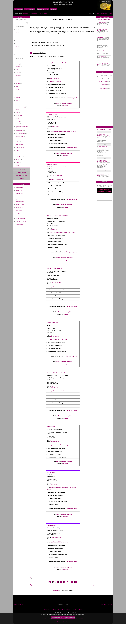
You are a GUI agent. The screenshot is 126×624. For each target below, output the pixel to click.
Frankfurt (18, 72)
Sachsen (18, 141)
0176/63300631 (54, 336)
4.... (16, 40)
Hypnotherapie (19, 198)
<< (49, 582)
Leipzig (17, 80)
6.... (16, 46)
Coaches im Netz (77, 609)
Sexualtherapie (19, 193)
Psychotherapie (19, 187)
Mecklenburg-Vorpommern (22, 126)
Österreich (18, 159)
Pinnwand (53, 9)
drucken (63, 103)
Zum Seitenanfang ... (106, 604)
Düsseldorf (18, 78)
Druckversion (56, 590)
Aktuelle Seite (43, 13)
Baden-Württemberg (20, 106)
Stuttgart (18, 75)
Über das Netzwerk (42, 9)
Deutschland (18, 156)
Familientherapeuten (20, 22)
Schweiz (17, 162)
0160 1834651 (54, 388)
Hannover (18, 94)
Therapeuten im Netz (50, 609)
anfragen (65, 105)
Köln (17, 69)
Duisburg (18, 100)
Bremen (17, 89)
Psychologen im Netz (64, 609)
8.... (16, 51)
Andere (17, 165)
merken (58, 103)
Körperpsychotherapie (21, 218)
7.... (16, 49)
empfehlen (69, 103)
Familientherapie (19, 196)
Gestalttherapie (19, 207)
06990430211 (56, 126)
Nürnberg (18, 97)
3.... (16, 37)
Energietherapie (19, 224)
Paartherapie (19, 190)
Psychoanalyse (19, 215)
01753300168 (54, 484)
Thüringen (18, 150)
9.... (16, 54)
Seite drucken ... (18, 604)
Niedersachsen (19, 130)
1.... (16, 32)
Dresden (18, 92)
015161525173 (54, 229)
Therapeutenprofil (71, 97)
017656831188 (54, 442)
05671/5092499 (56, 282)
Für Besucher (19, 9)
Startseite (25, 13)
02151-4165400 (56, 537)
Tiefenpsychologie (20, 213)
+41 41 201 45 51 (57, 175)
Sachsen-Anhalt (19, 144)
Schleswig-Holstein (20, 147)
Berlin (17, 61)
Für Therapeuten (30, 9)
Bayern (17, 109)
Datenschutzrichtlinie (63, 622)
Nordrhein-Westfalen (20, 133)
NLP (17, 227)
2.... (16, 35)
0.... (16, 29)
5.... (16, 43)
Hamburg (18, 63)
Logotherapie (19, 210)
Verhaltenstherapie (20, 201)
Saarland (18, 139)
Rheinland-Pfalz (19, 136)
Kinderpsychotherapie (21, 221)
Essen (17, 86)
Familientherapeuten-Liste (104, 13)
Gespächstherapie (20, 204)
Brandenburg (19, 115)
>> (75, 582)
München (18, 66)
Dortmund (18, 83)
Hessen (17, 123)
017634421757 (54, 78)
